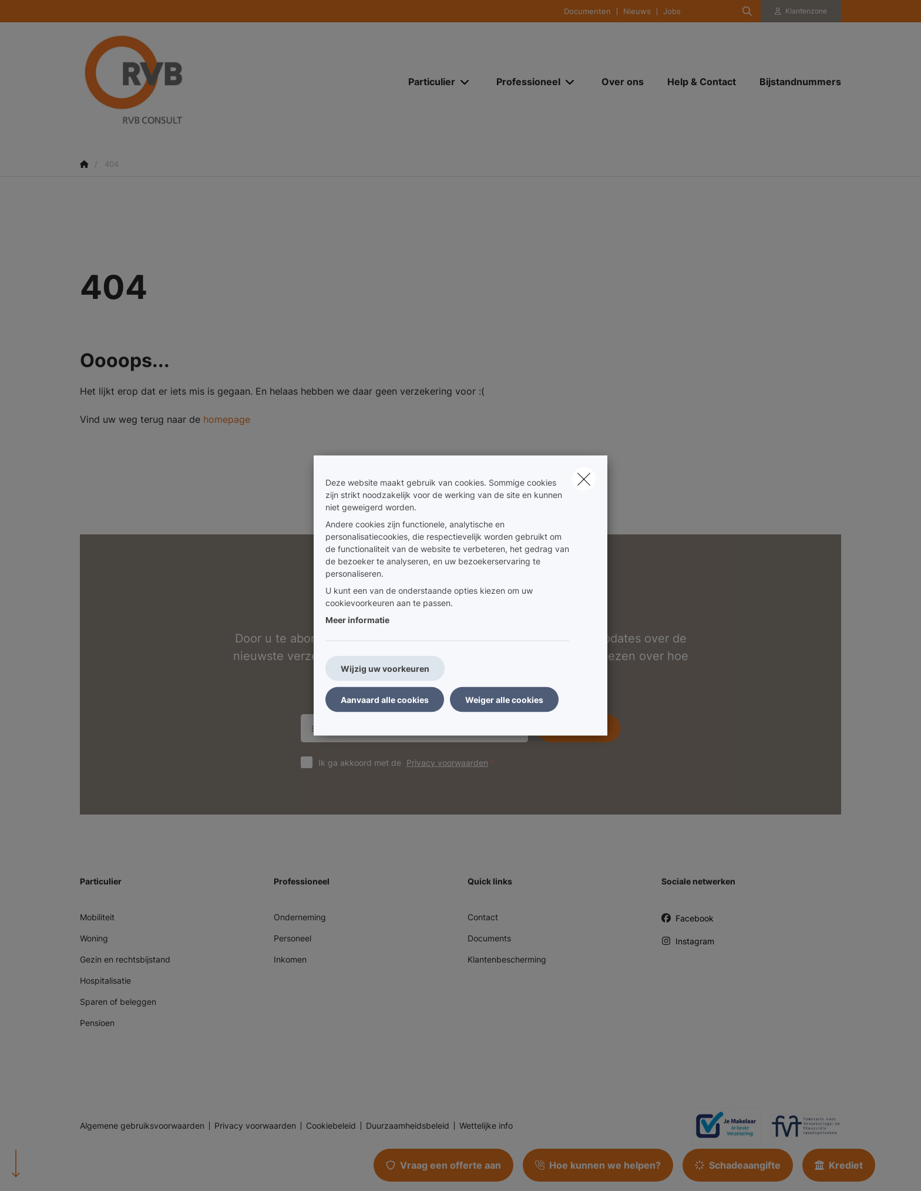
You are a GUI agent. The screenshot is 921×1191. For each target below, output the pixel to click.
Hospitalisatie (105, 980)
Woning (94, 938)
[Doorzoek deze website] (747, 11)
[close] (584, 479)
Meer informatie (357, 620)
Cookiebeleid (331, 1126)
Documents (489, 938)
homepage (226, 419)
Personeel (292, 938)
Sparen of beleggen (118, 1002)
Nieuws (637, 11)
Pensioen (97, 1023)
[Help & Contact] (702, 81)
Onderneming (300, 917)
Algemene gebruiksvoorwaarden (142, 1126)
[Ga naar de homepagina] (197, 81)
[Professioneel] (524, 81)
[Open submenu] (465, 82)
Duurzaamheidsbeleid (407, 1126)
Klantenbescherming (507, 959)
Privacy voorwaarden (447, 763)
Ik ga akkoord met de (409, 763)
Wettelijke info (486, 1126)
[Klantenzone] (801, 11)
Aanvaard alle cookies (385, 700)
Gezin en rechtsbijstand (125, 959)
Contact (483, 917)
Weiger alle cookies (504, 700)
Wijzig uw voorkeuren (385, 669)
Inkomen (290, 959)
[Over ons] (623, 81)
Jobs (672, 11)
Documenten (587, 11)
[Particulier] (427, 81)
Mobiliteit (97, 917)
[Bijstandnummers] (794, 81)
